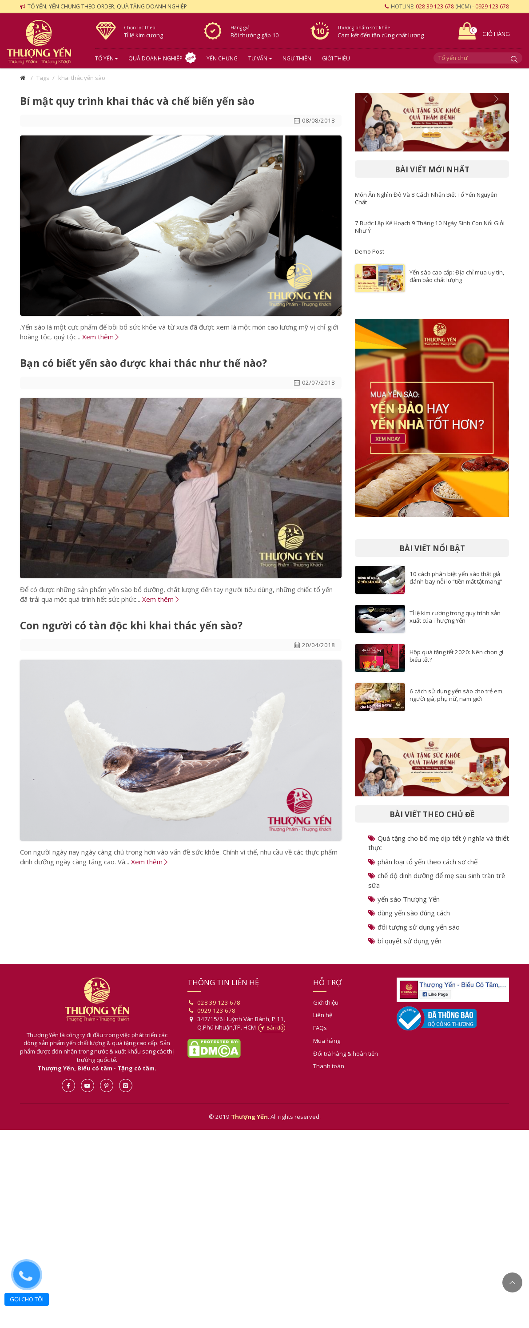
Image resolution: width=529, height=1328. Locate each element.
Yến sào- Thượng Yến (44, 42)
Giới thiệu (336, 58)
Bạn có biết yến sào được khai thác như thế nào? (143, 363)
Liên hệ (322, 1015)
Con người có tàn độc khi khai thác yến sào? (131, 625)
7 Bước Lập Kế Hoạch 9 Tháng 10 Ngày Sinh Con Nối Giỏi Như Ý (430, 227)
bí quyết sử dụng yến (404, 940)
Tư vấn (257, 58)
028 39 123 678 (435, 6)
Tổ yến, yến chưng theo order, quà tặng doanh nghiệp (107, 6)
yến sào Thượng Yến (404, 899)
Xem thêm (100, 336)
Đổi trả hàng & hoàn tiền (345, 1054)
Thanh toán (328, 1066)
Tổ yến (104, 58)
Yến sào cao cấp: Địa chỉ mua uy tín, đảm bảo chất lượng (457, 276)
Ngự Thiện (296, 58)
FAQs (320, 1028)
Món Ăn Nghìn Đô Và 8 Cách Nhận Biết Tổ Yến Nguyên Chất (426, 198)
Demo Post (369, 251)
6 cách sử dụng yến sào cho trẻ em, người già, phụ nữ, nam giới (457, 695)
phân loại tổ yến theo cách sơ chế (422, 861)
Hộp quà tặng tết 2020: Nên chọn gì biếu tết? (456, 656)
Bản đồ (271, 1027)
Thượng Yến (97, 1000)
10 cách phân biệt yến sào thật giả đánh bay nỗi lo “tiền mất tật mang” (456, 577)
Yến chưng (222, 58)
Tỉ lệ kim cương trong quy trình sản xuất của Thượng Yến (455, 616)
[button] (366, 122)
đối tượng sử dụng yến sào (414, 926)
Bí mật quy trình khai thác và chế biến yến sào (137, 101)
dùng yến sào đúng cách (409, 912)
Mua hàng (326, 1041)
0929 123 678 (492, 6)
